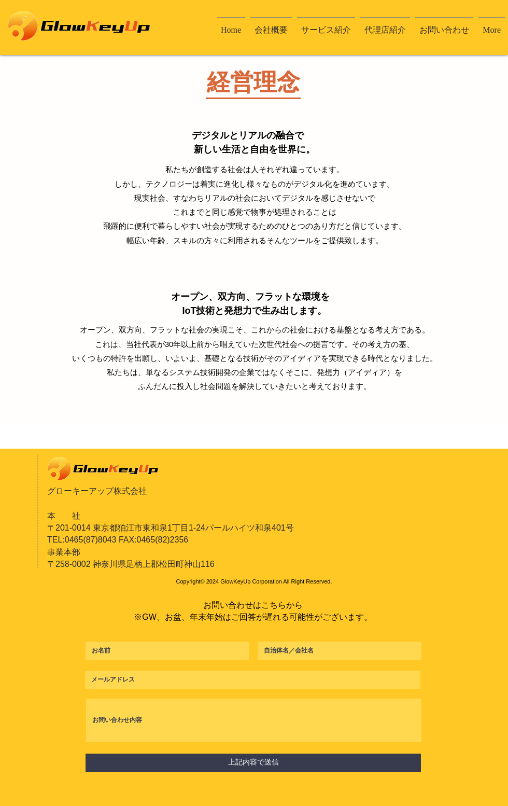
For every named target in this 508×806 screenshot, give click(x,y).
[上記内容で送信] (253, 763)
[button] (271, 25)
